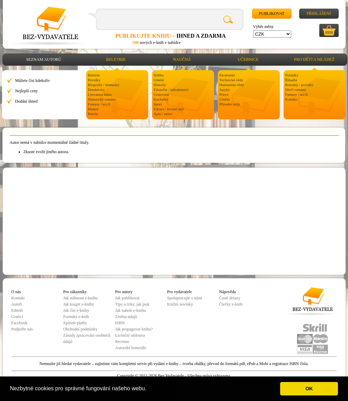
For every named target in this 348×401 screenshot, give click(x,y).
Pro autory (124, 291)
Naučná (182, 59)
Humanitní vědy (232, 85)
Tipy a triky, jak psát (132, 304)
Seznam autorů (43, 59)
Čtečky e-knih (231, 304)
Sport (158, 104)
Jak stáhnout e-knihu (80, 298)
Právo (224, 94)
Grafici (17, 316)
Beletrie (116, 59)
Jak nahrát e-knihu (130, 310)
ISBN (120, 322)
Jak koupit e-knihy (78, 304)
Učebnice (248, 59)
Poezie (93, 114)
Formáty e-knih (76, 316)
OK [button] (309, 388)
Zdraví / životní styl (169, 109)
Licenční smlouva (130, 335)
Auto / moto (163, 114)
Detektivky (96, 89)
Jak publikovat (127, 298)
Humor (93, 109)
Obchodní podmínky (80, 329)
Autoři (16, 304)
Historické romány (102, 99)
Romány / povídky (299, 85)
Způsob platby (75, 322)
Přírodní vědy (230, 104)
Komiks (291, 99)
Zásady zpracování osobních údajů (87, 338)
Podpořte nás (22, 329)
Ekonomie (227, 75)
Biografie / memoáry (104, 85)
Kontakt (18, 298)
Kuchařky (161, 99)
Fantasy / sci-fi (99, 104)
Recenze (122, 341)
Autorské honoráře (130, 347)
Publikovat (272, 13)
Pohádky (292, 75)
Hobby (159, 75)
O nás (16, 291)
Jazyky (225, 89)
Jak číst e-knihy (76, 310)
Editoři (17, 310)
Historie (160, 85)
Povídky (94, 80)
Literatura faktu (100, 94)
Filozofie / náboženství (171, 89)
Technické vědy (231, 80)
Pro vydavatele (179, 291)
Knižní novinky (180, 304)
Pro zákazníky (75, 291)
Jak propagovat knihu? (134, 329)
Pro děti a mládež (314, 59)
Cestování (161, 94)
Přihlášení (318, 13)
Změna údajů (126, 316)
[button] (149, 389)
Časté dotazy (230, 298)
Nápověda (227, 291)
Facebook (19, 322)
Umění (159, 80)
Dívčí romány (295, 89)
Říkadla (291, 80)
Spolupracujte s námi (184, 298)
